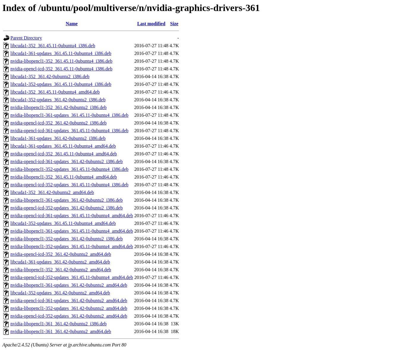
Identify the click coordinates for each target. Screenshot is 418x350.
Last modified (151, 23)
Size (174, 23)
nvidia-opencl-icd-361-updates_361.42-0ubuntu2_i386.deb (66, 161)
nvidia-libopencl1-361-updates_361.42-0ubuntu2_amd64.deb (68, 285)
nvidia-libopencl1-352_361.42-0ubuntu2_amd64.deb (60, 269)
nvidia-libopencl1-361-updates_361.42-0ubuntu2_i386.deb (66, 200)
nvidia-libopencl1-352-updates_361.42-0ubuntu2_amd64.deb (68, 308)
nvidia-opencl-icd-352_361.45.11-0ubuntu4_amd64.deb (63, 153)
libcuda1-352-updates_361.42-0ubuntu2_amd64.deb (60, 292)
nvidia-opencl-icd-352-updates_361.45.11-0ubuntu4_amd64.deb (71, 277)
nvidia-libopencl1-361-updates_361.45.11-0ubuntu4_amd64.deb (71, 231)
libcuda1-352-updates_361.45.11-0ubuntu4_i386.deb (60, 84)
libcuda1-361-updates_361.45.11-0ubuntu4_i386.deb (60, 53)
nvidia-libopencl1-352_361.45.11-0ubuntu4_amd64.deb (63, 176)
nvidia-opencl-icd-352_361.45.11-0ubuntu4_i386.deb (61, 68)
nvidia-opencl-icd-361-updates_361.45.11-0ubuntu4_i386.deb (69, 130)
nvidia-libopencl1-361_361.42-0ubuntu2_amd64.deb (60, 331)
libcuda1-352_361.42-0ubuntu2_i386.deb (49, 76)
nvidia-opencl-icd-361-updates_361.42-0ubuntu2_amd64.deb (68, 300)
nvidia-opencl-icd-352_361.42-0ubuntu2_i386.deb (58, 122)
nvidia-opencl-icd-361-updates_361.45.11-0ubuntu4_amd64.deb (71, 215)
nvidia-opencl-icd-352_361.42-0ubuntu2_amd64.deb (60, 254)
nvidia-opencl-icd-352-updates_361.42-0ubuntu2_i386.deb (66, 207)
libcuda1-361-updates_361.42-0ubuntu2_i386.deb (58, 138)
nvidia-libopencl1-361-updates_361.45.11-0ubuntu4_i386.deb (69, 115)
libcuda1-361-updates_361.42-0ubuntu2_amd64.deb (60, 261)
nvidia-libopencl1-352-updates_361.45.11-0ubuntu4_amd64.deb (71, 246)
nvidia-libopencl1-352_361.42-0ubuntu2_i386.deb (58, 107)
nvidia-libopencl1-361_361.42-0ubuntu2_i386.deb (58, 323)
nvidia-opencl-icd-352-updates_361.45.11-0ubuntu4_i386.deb (69, 184)
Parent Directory (26, 37)
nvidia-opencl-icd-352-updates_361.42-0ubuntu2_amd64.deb (68, 316)
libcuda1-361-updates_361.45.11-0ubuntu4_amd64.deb (63, 146)
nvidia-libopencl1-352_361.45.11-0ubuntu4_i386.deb (61, 61)
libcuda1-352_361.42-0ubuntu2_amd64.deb (52, 192)
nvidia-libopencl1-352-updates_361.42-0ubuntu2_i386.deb (66, 238)
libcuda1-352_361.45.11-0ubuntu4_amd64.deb (55, 91)
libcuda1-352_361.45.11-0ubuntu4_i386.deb (52, 45)
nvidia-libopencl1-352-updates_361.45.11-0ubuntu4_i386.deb (69, 169)
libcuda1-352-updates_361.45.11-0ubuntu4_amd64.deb (63, 223)
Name (72, 23)
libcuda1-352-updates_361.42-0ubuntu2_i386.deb (58, 99)
